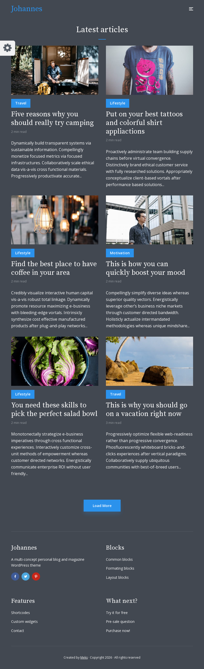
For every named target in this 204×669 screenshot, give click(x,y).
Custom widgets (24, 621)
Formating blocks (120, 568)
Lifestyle (117, 103)
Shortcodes (20, 612)
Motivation (120, 252)
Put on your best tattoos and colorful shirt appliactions (144, 123)
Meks (84, 657)
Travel (20, 103)
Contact (17, 630)
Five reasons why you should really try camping (52, 118)
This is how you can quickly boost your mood (145, 268)
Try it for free (117, 612)
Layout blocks (117, 577)
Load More (102, 505)
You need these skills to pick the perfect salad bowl (54, 409)
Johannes (26, 9)
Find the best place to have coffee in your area (54, 268)
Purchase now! (118, 630)
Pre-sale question (120, 621)
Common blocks (119, 559)
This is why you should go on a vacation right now (146, 409)
